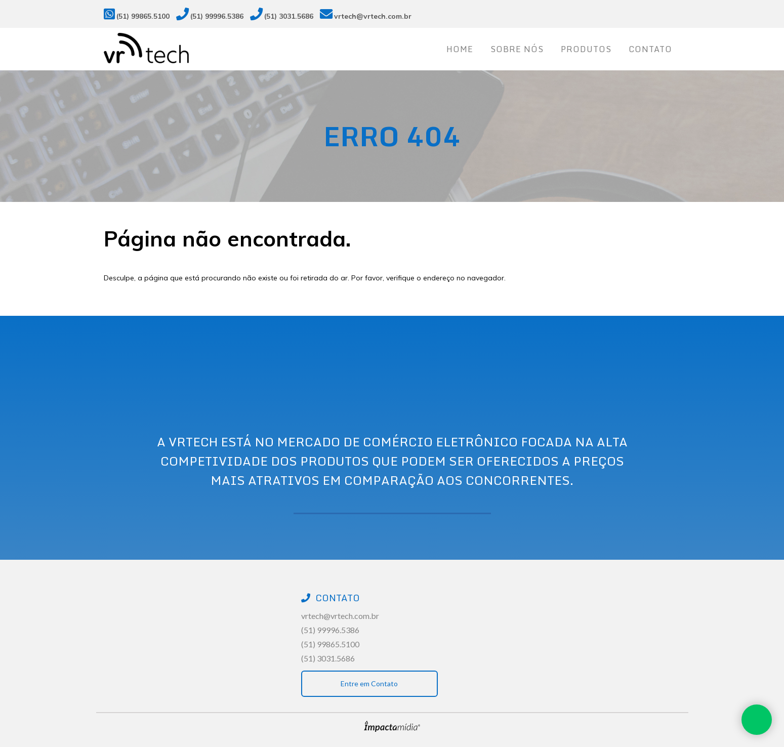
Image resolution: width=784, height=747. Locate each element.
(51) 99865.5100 (143, 16)
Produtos (586, 49)
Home (459, 49)
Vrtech (169, 48)
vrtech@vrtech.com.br (372, 16)
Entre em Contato (369, 683)
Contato (650, 49)
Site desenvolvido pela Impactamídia (392, 726)
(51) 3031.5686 (288, 16)
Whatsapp (756, 719)
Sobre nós (517, 49)
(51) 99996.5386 (216, 16)
